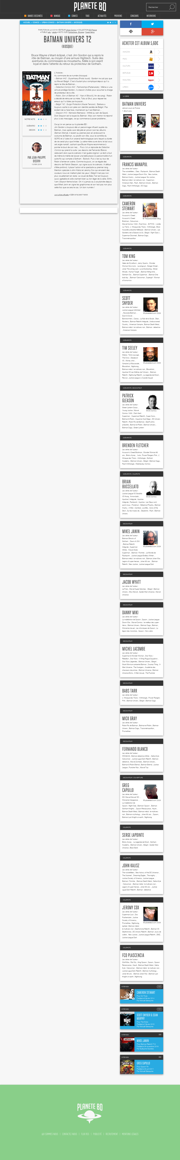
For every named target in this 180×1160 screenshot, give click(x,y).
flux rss (85, 1134)
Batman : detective (153, 327)
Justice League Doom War (137, 174)
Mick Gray (129, 718)
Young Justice (127, 410)
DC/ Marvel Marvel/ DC (130, 797)
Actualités (102, 16)
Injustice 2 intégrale (129, 499)
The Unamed (127, 875)
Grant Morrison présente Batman (134, 664)
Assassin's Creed (128, 215)
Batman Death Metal (151, 324)
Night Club (132, 806)
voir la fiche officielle (61, 195)
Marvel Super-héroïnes (137, 589)
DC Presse (93, 30)
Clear (137, 171)
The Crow (125, 358)
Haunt (154, 808)
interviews (151, 16)
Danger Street (152, 266)
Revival (124, 378)
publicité (97, 1134)
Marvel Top (144, 767)
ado (49, 32)
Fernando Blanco (135, 749)
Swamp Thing (153, 664)
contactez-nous (69, 1134)
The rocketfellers (128, 171)
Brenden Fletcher (135, 445)
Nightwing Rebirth (135, 375)
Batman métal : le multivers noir (133, 180)
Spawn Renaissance (143, 808)
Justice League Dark (146, 564)
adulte (54, 32)
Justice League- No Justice (145, 177)
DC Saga (144, 186)
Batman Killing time (148, 272)
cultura (138, 66)
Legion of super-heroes (130, 561)
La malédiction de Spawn (131, 619)
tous (87, 16)
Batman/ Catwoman (137, 277)
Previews (118, 16)
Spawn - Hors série (145, 631)
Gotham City (127, 275)
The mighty (151, 875)
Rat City (133, 962)
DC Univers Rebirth (140, 932)
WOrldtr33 (126, 756)
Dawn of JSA (135, 541)
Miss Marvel (133, 592)
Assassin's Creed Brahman (132, 452)
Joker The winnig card (130, 269)
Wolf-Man (125, 962)
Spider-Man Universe (146, 592)
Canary (136, 319)
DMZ (158, 935)
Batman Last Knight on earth (132, 817)
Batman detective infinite (140, 756)
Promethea (126, 731)
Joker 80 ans (145, 561)
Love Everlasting (146, 269)
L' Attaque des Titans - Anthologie (142, 227)
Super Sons (150, 416)
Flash (136, 183)
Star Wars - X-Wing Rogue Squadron (143, 659)
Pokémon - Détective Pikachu (142, 505)
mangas (55, 16)
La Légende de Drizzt (151, 375)
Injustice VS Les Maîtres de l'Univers (135, 372)
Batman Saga (143, 235)
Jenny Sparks (143, 263)
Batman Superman (140, 275)
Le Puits (125, 589)
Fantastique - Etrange (76, 32)
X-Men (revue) (139, 673)
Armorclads (134, 496)
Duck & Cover (127, 316)
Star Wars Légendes (129, 661)
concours (134, 16)
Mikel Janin (131, 531)
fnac (138, 59)
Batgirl (147, 233)
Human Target (134, 272)
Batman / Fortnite (138, 553)
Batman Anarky (128, 177)
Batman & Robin (128, 419)
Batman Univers (134, 104)
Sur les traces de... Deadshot (137, 511)
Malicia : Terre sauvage (130, 355)
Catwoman (134, 221)
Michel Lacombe (133, 649)
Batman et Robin (136, 425)
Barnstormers (127, 319)
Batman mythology (133, 814)
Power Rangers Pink (149, 455)
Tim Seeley (129, 348)
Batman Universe (145, 670)
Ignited (124, 926)
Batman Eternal (146, 764)
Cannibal (138, 508)
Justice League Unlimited (131, 310)
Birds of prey (131, 455)
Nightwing (135, 366)
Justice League (148, 878)
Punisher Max (134, 767)
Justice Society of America (132, 878)
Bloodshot (126, 366)
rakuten (138, 80)
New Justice (152, 174)
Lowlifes (145, 508)
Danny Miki (130, 613)
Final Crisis (143, 224)
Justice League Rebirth (147, 935)
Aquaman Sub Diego (143, 419)
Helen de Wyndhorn (129, 263)
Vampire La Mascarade (130, 363)
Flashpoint (144, 171)
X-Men (131, 508)
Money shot (130, 361)
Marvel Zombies (136, 762)
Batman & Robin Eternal (131, 764)
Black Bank (134, 848)
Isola (139, 455)
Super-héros (90, 32)
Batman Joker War (153, 558)
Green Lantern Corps (130, 407)
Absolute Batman (129, 313)
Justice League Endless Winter (142, 555)
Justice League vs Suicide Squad (141, 378)
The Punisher (150, 673)
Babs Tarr (129, 691)
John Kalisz (130, 866)
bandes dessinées (33, 16)
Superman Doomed (129, 235)
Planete (90, 7)
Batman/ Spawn (144, 806)
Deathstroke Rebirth (142, 929)
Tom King (128, 256)
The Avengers (138, 667)
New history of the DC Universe (147, 872)
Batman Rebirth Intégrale (139, 321)
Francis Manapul (134, 164)
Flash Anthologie (133, 186)
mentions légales (130, 1134)
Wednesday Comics (143, 464)
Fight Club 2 (155, 233)
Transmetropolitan (129, 238)
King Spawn (142, 962)
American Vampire (136, 324)
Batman (155, 625)
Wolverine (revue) (128, 628)
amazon (138, 52)
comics (73, 16)
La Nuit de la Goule (147, 319)
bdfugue (138, 73)
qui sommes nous (50, 1134)
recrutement (112, 1134)
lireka (138, 87)
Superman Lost (128, 914)
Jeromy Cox (130, 908)
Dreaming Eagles (139, 875)
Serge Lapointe (133, 835)
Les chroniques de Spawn (145, 628)
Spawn (144, 619)
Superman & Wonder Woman (133, 656)
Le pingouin (142, 266)
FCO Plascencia (133, 955)
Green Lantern (139, 427)
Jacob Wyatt (131, 582)
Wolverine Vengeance (130, 800)
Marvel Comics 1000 (130, 224)
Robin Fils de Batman (136, 422)
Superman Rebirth (138, 416)
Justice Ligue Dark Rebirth (141, 759)
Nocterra (125, 321)
